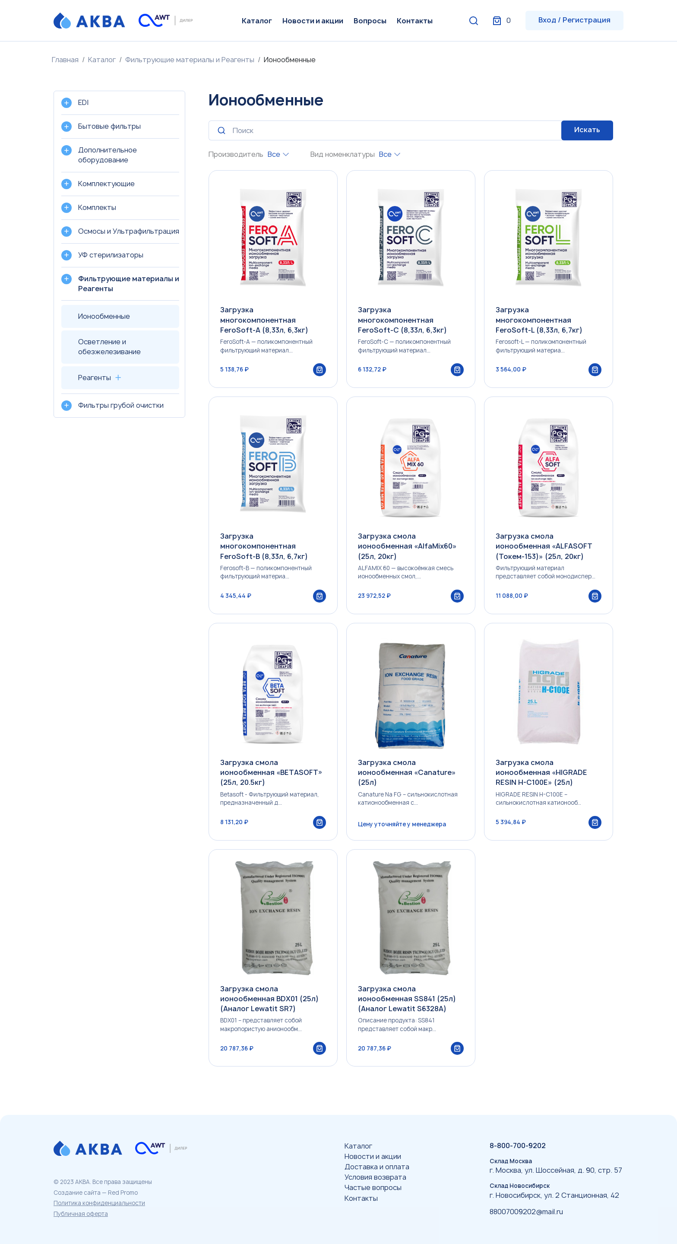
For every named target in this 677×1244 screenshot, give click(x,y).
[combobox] (278, 154)
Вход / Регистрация (574, 20)
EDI (83, 102)
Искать (587, 129)
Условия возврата (375, 1177)
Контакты (415, 20)
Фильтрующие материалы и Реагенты (189, 59)
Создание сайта (77, 1192)
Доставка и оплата (377, 1166)
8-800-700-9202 (518, 1145)
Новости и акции (312, 20)
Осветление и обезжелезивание (109, 346)
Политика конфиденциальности (99, 1203)
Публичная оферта (81, 1214)
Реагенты (94, 377)
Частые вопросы (373, 1187)
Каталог (257, 20)
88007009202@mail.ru (526, 1211)
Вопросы (370, 20)
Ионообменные (104, 316)
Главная (65, 59)
